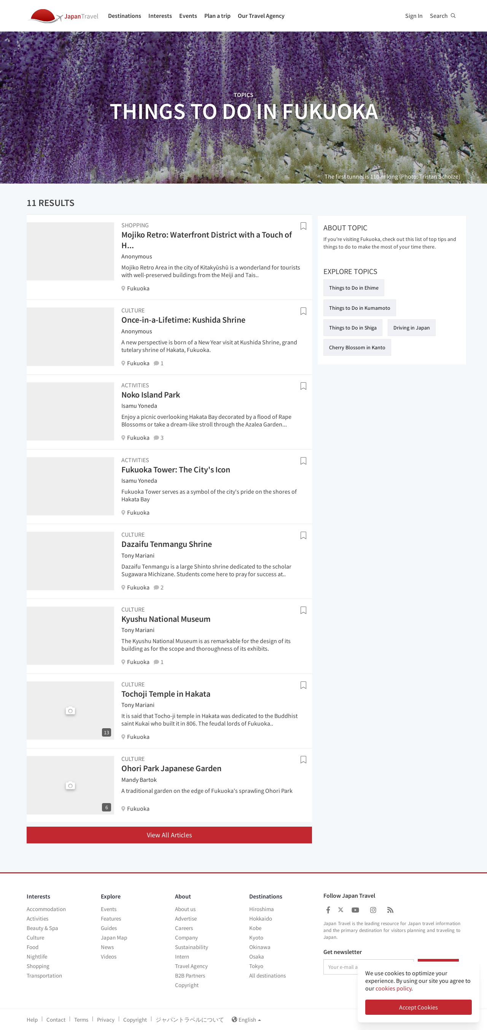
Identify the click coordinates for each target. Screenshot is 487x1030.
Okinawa (260, 947)
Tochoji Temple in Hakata (165, 693)
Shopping (38, 966)
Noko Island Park (150, 394)
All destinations (267, 975)
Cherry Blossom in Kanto (357, 347)
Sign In (414, 15)
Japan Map (114, 937)
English (246, 1019)
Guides (109, 928)
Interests (160, 15)
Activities (37, 918)
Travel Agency (191, 966)
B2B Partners (190, 975)
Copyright (187, 985)
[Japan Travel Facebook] (328, 910)
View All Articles (169, 834)
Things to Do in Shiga (353, 327)
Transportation (44, 975)
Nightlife (37, 956)
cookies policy (393, 988)
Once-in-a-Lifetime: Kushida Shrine (183, 319)
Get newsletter (342, 952)
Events (188, 15)
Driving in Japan (411, 327)
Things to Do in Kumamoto (359, 307)
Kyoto (256, 937)
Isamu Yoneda (139, 405)
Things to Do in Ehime (354, 287)
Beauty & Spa (42, 928)
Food (32, 947)
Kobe (255, 928)
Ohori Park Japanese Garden (171, 768)
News (107, 947)
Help (32, 1019)
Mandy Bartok (139, 779)
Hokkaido (260, 918)
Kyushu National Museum (166, 618)
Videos (108, 956)
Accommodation (46, 909)
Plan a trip (217, 15)
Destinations (124, 15)
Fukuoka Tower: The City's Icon (175, 469)
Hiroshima (261, 909)
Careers (184, 928)
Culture (35, 937)
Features (111, 918)
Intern (182, 956)
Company (186, 937)
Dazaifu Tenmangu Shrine (166, 544)
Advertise (186, 918)
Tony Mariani (137, 555)
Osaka (256, 956)
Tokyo (256, 966)
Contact (55, 1019)
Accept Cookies (418, 1007)
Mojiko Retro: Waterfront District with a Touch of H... (206, 239)
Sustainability (191, 947)
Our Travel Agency (261, 15)
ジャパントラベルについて (190, 1019)
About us (185, 909)
